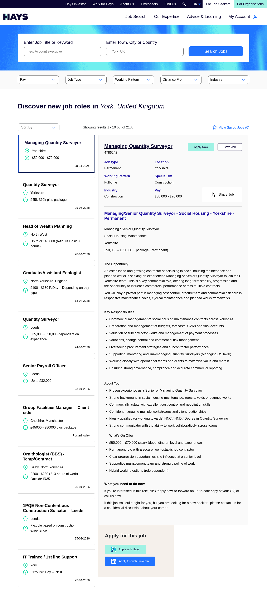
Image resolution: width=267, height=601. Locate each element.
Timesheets (149, 4)
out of (108, 127)
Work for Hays (102, 4)
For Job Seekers (218, 4)
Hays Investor (75, 4)
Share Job (222, 194)
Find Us (170, 4)
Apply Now (201, 147)
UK (195, 4)
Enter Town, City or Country (131, 42)
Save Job (230, 147)
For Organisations (250, 4)
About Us (127, 4)
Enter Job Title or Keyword (48, 42)
